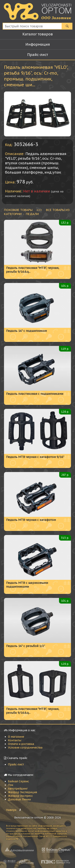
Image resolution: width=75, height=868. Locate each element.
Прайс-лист (16, 764)
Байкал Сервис (18, 781)
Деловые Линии (19, 799)
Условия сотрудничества (25, 747)
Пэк (10, 785)
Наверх (11, 810)
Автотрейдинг (18, 788)
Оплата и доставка (21, 744)
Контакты (14, 740)
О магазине (16, 736)
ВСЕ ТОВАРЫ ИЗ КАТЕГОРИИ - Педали (37, 212)
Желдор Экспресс (20, 796)
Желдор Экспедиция (22, 792)
